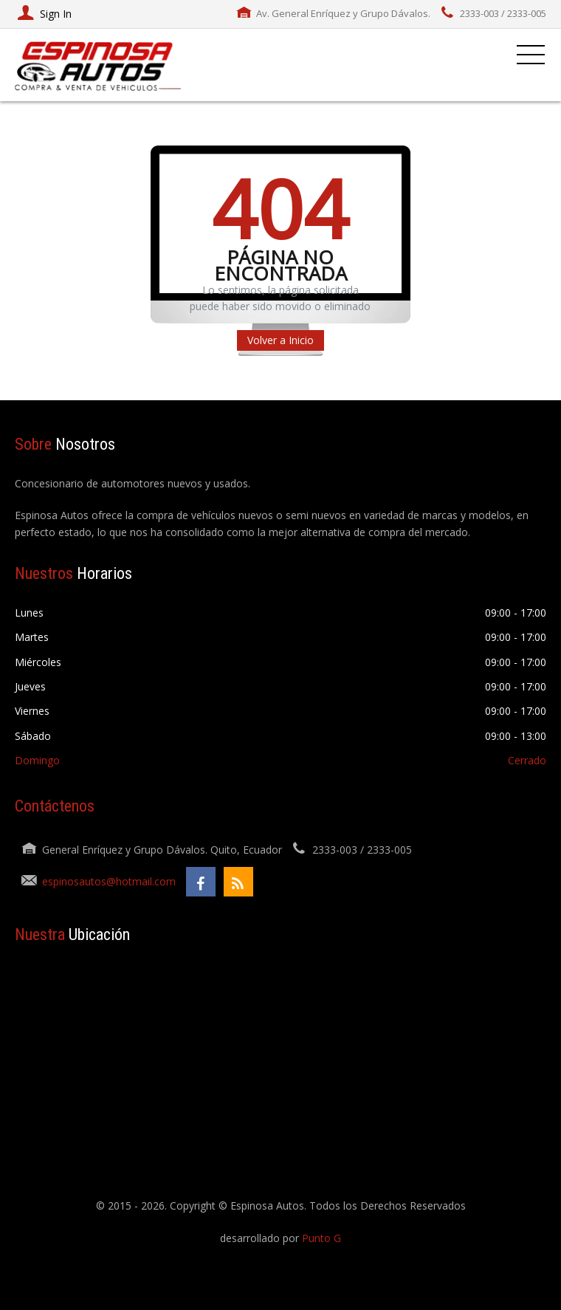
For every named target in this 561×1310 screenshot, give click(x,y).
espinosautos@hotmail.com (109, 881)
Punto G (321, 1238)
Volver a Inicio (280, 340)
